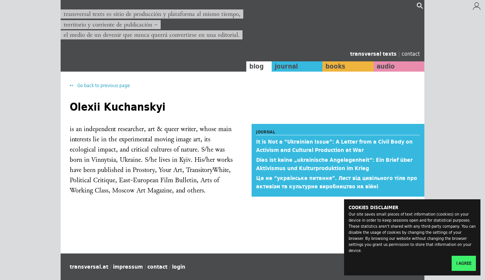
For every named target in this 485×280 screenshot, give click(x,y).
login (178, 267)
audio (386, 66)
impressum (128, 267)
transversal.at (89, 267)
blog (256, 66)
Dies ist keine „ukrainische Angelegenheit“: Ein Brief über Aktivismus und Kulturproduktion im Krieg (334, 164)
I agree (463, 263)
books (335, 66)
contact (411, 54)
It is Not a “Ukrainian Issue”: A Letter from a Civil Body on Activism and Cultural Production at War (334, 146)
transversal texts (374, 54)
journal (286, 66)
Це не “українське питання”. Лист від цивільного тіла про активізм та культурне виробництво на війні (336, 182)
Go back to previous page (103, 85)
